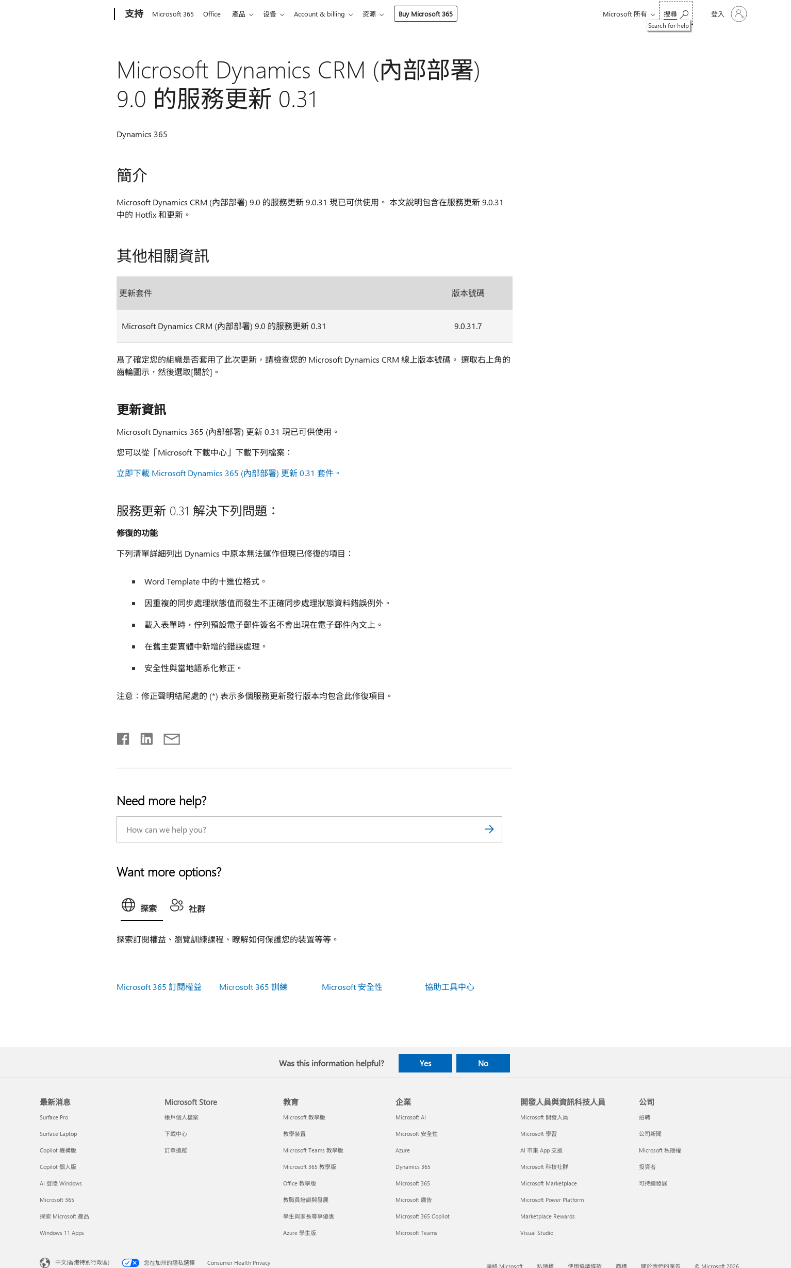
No (483, 1063)
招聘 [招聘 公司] (644, 1117)
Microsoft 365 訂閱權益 (159, 986)
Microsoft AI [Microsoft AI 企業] (411, 1117)
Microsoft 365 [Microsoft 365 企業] (413, 1183)
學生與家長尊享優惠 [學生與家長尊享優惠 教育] (308, 1216)
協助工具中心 (449, 986)
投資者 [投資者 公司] (647, 1167)
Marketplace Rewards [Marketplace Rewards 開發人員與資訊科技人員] (547, 1216)
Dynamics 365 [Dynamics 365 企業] (413, 1167)
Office (214, 13)
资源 (379, 13)
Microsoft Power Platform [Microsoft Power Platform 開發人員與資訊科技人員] (552, 1200)
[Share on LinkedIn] (142, 736)
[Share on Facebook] (124, 736)
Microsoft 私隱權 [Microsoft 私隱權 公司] (660, 1150)
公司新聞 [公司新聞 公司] (650, 1133)
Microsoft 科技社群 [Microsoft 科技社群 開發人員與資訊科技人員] (544, 1167)
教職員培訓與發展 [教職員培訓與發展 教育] (305, 1200)
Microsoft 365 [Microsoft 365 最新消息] (57, 1200)
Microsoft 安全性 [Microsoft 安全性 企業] (417, 1133)
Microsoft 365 (173, 13)
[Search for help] (676, 13)
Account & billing (327, 13)
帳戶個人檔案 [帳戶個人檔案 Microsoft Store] (181, 1117)
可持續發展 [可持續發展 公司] (653, 1183)
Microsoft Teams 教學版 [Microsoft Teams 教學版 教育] (313, 1150)
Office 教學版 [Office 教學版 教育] (299, 1183)
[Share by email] (167, 736)
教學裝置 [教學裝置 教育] (294, 1133)
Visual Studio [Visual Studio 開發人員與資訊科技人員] (536, 1233)
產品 (243, 13)
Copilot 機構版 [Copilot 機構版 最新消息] (58, 1150)
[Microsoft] (75, 14)
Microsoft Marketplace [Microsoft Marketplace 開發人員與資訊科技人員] (548, 1183)
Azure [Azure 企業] (403, 1150)
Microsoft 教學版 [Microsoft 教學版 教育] (304, 1117)
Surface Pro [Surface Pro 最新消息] (54, 1117)
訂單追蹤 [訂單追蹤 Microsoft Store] (175, 1150)
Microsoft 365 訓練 (253, 986)
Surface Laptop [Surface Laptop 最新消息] (58, 1133)
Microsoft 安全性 (352, 986)
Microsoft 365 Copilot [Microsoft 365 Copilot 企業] (423, 1216)
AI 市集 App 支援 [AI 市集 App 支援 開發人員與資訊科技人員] (541, 1150)
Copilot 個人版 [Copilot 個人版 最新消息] (58, 1167)
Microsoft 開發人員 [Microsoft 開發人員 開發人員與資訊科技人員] (544, 1117)
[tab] (142, 907)
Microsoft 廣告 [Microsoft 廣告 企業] (414, 1200)
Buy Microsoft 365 (436, 13)
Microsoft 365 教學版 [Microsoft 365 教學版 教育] (309, 1167)
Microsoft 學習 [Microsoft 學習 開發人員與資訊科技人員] (538, 1133)
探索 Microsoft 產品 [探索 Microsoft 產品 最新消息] (64, 1216)
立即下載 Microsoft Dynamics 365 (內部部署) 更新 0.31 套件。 (229, 472)
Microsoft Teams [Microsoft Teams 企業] (416, 1233)
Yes (425, 1063)
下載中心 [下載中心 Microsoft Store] (175, 1133)
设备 (276, 13)
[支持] (133, 14)
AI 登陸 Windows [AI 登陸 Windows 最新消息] (61, 1183)
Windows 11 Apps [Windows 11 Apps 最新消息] (62, 1233)
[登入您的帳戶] (728, 14)
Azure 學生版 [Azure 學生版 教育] (299, 1233)
